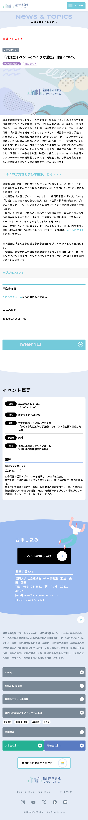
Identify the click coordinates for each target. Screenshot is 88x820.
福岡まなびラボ (35, 64)
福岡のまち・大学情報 (44, 698)
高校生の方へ (65, 745)
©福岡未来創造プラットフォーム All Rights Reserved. (44, 812)
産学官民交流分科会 (13, 64)
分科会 (55, 720)
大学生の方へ (23, 745)
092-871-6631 (34, 600)
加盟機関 (42, 720)
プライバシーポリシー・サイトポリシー (34, 791)
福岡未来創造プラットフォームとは (44, 711)
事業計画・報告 (25, 720)
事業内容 (44, 731)
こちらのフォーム (12, 297)
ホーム (44, 671)
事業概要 (8, 720)
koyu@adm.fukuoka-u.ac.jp (40, 595)
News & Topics (44, 684)
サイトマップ (66, 791)
